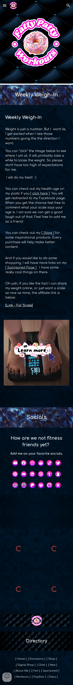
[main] (36, 94)
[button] (4, 5)
